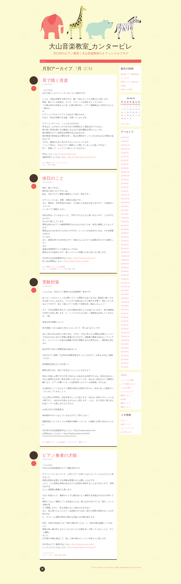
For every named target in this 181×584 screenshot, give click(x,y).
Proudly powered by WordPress (103, 567)
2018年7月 (125, 264)
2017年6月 (125, 294)
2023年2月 (125, 183)
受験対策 (50, 281)
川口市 (49, 165)
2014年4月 (125, 363)
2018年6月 (125, 267)
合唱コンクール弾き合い (130, 82)
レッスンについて (62, 163)
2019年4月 (125, 237)
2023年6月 (125, 179)
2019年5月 (125, 233)
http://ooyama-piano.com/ (65, 154)
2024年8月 (125, 168)
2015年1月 (125, 329)
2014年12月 (125, 333)
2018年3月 (125, 279)
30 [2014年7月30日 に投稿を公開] (128, 118)
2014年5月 (125, 359)
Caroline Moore (135, 567)
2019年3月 (125, 241)
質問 (73, 269)
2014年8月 (125, 348)
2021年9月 (125, 206)
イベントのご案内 (127, 380)
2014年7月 (125, 352)
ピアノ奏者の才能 (59, 455)
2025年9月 (125, 153)
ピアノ (44, 165)
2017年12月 (125, 283)
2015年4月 (125, 317)
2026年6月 (125, 137)
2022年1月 (125, 191)
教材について (126, 395)
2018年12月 (125, 252)
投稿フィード (126, 424)
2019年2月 (125, 245)
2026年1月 (125, 141)
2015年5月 (125, 313)
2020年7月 (125, 222)
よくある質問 (60, 267)
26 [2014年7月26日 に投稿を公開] (136, 115)
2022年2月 (125, 187)
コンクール (125, 78)
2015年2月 (125, 325)
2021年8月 (125, 210)
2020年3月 (125, 225)
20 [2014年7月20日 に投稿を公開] (139, 112)
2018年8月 (125, 260)
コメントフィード (127, 428)
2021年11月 (125, 199)
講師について (83, 442)
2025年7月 (125, 157)
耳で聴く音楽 (55, 80)
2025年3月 (125, 164)
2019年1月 (125, 248)
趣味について (126, 407)
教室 (54, 165)
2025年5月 (125, 160)
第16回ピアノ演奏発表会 (130, 74)
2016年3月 (125, 298)
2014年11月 (125, 336)
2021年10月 (125, 202)
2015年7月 (125, 310)
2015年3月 (125, 321)
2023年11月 (125, 176)
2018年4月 (125, 275)
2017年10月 (125, 287)
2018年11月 (125, 256)
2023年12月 (125, 172)
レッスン (60, 269)
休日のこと (53, 178)
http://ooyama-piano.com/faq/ (76, 261)
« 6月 (123, 124)
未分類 (123, 399)
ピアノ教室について (48, 163)
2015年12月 (125, 302)
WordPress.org (126, 432)
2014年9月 (125, 344)
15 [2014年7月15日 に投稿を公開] (125, 112)
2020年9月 (125, 218)
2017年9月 (125, 290)
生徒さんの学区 (126, 89)
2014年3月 (125, 367)
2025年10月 (125, 149)
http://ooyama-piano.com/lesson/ (81, 157)
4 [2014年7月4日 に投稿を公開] (133, 106)
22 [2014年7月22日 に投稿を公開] (125, 115)
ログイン (124, 420)
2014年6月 (125, 356)
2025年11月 (125, 145)
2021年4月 (125, 214)
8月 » (128, 124)
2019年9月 (125, 229)
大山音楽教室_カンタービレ (90, 46)
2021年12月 (125, 195)
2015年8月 (125, 306)
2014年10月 (125, 340)
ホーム (43, 61)
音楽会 (123, 86)
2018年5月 (125, 271)
